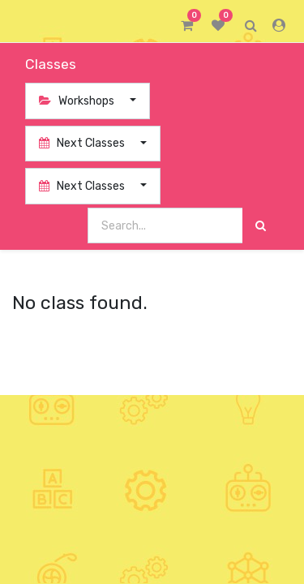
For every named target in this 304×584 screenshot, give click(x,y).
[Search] (260, 226)
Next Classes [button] (83, 143)
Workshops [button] (78, 101)
